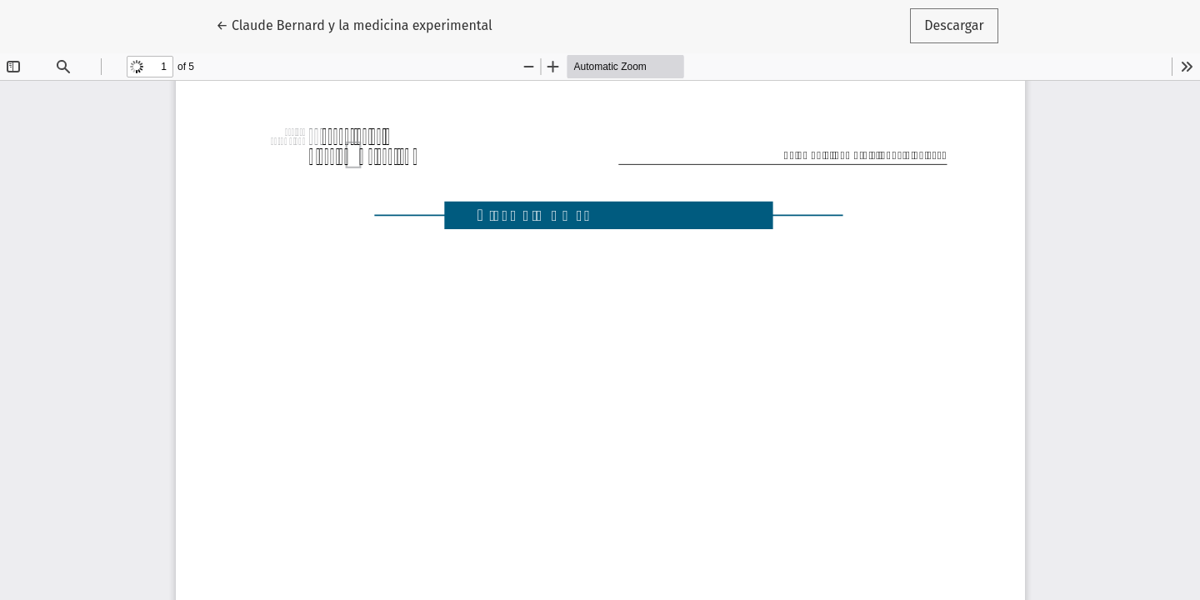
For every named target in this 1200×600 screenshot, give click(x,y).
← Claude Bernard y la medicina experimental (354, 24)
